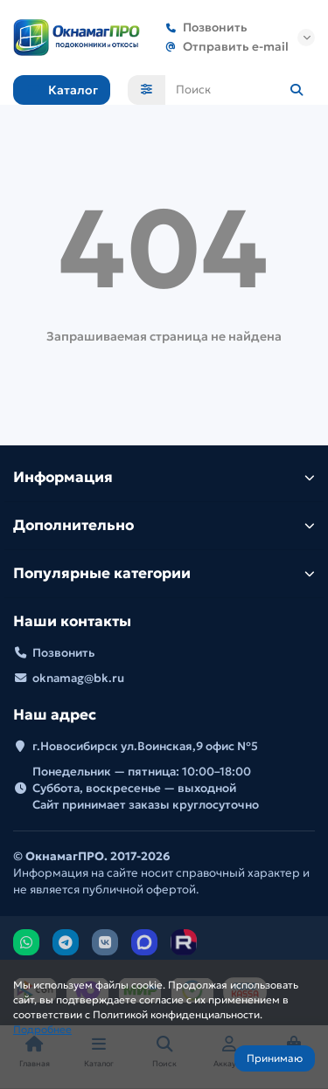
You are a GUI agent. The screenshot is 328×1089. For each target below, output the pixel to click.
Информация (164, 477)
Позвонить (203, 27)
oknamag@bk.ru (78, 678)
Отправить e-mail (223, 46)
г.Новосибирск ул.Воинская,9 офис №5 (145, 746)
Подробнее (42, 1029)
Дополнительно (164, 525)
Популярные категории (164, 573)
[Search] (240, 90)
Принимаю (275, 1058)
